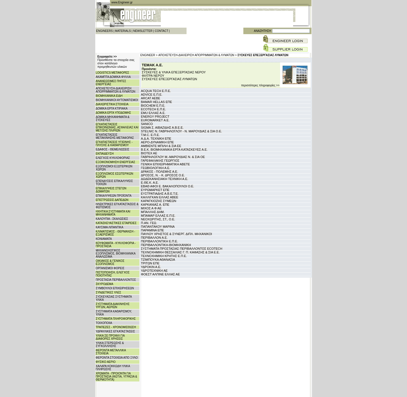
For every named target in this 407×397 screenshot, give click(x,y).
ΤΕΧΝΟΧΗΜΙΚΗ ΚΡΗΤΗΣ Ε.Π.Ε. (164, 256)
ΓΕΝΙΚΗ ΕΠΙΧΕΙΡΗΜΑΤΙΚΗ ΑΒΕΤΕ (165, 164)
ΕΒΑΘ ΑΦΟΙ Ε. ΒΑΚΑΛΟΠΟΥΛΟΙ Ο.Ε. (167, 186)
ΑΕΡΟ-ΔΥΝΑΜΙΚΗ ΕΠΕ (157, 142)
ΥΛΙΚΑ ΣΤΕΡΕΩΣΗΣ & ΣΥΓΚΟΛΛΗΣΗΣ (110, 344)
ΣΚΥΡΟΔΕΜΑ (104, 284)
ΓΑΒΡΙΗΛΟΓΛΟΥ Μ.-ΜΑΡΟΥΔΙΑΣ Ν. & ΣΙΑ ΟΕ (173, 157)
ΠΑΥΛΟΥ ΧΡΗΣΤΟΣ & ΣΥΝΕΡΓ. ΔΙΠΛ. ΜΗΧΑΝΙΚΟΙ (176, 234)
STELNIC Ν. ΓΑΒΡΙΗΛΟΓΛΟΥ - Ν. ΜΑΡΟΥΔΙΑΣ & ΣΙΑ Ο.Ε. (181, 131)
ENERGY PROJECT (155, 116)
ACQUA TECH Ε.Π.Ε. (156, 91)
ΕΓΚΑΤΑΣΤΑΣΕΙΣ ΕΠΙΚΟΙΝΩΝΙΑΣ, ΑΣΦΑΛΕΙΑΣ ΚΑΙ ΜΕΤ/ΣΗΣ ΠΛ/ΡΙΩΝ (117, 127)
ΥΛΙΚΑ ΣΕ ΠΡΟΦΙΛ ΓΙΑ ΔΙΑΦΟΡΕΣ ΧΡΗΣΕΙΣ (110, 337)
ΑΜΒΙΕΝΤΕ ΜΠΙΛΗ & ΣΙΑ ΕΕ (161, 146)
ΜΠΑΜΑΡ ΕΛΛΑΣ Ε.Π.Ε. (158, 215)
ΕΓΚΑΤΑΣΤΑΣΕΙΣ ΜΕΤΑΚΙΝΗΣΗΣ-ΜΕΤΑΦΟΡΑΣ (115, 136)
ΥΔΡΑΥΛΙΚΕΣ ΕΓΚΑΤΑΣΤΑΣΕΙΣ (115, 331)
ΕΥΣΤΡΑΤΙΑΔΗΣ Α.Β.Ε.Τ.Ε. (160, 193)
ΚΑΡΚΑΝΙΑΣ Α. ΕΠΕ (155, 204)
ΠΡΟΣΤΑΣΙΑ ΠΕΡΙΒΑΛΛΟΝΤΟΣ (116, 279)
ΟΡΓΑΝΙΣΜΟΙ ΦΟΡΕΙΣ (110, 268)
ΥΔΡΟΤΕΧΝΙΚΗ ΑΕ (154, 270)
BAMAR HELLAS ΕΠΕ (156, 102)
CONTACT (161, 30)
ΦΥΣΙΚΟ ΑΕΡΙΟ (106, 361)
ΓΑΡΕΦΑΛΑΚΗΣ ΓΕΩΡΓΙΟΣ (160, 160)
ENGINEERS (104, 30)
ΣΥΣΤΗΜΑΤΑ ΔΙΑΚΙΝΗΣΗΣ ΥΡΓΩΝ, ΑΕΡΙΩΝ (113, 305)
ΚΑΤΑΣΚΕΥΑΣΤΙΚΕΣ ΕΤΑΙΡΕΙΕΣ (116, 223)
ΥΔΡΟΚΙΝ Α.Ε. (151, 267)
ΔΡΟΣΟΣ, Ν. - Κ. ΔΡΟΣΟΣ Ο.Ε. (163, 175)
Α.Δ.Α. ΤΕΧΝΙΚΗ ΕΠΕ (156, 138)
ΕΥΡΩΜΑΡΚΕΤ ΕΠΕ (155, 190)
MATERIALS (123, 30)
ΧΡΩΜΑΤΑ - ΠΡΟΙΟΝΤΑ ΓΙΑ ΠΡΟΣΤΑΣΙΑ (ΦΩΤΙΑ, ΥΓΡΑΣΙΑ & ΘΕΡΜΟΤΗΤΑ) (116, 376)
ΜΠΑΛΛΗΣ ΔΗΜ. (153, 212)
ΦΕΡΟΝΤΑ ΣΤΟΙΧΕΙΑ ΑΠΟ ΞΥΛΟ (117, 357)
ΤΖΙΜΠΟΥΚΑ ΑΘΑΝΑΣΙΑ (158, 259)
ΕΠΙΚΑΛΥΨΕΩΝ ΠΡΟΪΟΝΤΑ (114, 195)
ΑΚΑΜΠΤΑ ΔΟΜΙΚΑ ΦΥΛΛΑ (113, 76)
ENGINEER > (149, 55)
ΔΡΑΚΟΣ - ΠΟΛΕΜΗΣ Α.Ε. (159, 171)
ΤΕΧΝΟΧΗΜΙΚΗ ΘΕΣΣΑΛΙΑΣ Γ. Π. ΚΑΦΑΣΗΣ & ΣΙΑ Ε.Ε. (180, 252)
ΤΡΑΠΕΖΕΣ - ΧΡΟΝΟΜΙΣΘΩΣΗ (116, 327)
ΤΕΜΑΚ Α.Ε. (152, 65)
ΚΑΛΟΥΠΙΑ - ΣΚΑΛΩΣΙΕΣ (112, 218)
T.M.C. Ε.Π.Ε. (150, 135)
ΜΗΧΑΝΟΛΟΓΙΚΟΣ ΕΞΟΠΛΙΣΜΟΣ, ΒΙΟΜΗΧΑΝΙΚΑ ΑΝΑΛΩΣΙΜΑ (116, 253)
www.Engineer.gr (122, 2)
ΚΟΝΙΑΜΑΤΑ (104, 238)
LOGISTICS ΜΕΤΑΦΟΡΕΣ (112, 72)
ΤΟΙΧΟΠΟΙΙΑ (104, 322)
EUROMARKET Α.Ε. (155, 120)
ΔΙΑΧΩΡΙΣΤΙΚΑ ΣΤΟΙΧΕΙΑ (112, 104)
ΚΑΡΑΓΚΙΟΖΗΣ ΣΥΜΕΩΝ (158, 201)
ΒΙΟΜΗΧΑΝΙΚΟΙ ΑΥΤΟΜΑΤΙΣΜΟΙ (117, 100)
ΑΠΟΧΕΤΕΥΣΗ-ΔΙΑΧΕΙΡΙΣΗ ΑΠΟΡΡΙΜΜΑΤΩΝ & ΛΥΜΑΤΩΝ (115, 90)
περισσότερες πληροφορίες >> (260, 85)
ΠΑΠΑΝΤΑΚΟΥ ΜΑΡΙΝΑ (158, 226)
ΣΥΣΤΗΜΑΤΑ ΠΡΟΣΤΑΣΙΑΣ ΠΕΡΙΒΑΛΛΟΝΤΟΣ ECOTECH (181, 248)
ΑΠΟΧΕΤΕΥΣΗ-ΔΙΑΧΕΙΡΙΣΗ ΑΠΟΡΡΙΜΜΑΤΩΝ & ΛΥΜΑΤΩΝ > (197, 55)
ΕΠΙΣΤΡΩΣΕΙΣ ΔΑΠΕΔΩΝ (112, 199)
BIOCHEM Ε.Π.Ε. (153, 105)
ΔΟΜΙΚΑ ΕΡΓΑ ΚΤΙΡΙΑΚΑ (112, 108)
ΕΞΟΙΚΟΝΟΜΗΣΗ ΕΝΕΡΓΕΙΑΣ (115, 162)
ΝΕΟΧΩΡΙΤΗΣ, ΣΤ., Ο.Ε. (158, 219)
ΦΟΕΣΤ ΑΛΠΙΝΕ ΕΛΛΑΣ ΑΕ (160, 274)
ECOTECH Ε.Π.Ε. (153, 109)
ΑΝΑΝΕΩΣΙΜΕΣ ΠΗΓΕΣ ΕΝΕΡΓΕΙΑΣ (111, 83)
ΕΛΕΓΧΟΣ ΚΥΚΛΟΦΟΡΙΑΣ (113, 157)
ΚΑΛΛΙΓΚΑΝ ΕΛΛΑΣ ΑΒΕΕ (159, 197)
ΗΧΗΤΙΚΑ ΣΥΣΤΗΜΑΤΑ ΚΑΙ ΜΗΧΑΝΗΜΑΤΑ (113, 213)
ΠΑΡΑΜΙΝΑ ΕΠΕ (152, 230)
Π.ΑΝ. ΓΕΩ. (149, 223)
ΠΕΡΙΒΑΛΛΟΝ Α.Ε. (154, 237)
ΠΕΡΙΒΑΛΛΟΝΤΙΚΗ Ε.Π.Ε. (159, 241)
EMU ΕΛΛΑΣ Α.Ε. (153, 113)
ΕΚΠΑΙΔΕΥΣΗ (105, 153)
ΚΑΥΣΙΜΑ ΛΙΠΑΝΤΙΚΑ (110, 227)
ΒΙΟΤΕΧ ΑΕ (149, 153)
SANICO (147, 124)
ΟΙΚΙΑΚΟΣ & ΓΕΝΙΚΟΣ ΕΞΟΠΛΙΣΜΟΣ (110, 262)
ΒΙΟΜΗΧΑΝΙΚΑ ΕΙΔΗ (109, 95)
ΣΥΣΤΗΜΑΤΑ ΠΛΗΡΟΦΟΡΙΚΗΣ (116, 318)
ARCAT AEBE (150, 98)
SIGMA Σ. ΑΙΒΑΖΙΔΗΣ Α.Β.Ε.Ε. (162, 127)
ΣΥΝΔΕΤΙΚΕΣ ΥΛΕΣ (108, 292)
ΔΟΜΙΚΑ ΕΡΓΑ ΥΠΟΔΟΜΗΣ (113, 112)
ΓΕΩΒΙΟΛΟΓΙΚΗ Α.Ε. (155, 168)
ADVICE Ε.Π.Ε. (152, 94)
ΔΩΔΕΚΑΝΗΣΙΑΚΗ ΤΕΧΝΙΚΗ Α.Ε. (164, 179)
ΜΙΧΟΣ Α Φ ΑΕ (151, 208)
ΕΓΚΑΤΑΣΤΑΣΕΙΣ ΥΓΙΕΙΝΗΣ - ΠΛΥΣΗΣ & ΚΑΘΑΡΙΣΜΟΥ (114, 144)
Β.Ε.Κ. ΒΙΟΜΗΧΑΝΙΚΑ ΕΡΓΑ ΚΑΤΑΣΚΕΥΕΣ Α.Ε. (174, 149)
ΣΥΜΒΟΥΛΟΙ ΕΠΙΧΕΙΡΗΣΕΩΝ (115, 288)
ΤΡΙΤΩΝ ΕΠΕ (150, 263)
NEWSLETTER (142, 30)
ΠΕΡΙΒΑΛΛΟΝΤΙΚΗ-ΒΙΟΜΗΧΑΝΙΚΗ (166, 245)
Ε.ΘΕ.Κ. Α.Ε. (150, 182)
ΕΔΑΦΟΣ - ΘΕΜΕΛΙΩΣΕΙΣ (112, 149)
